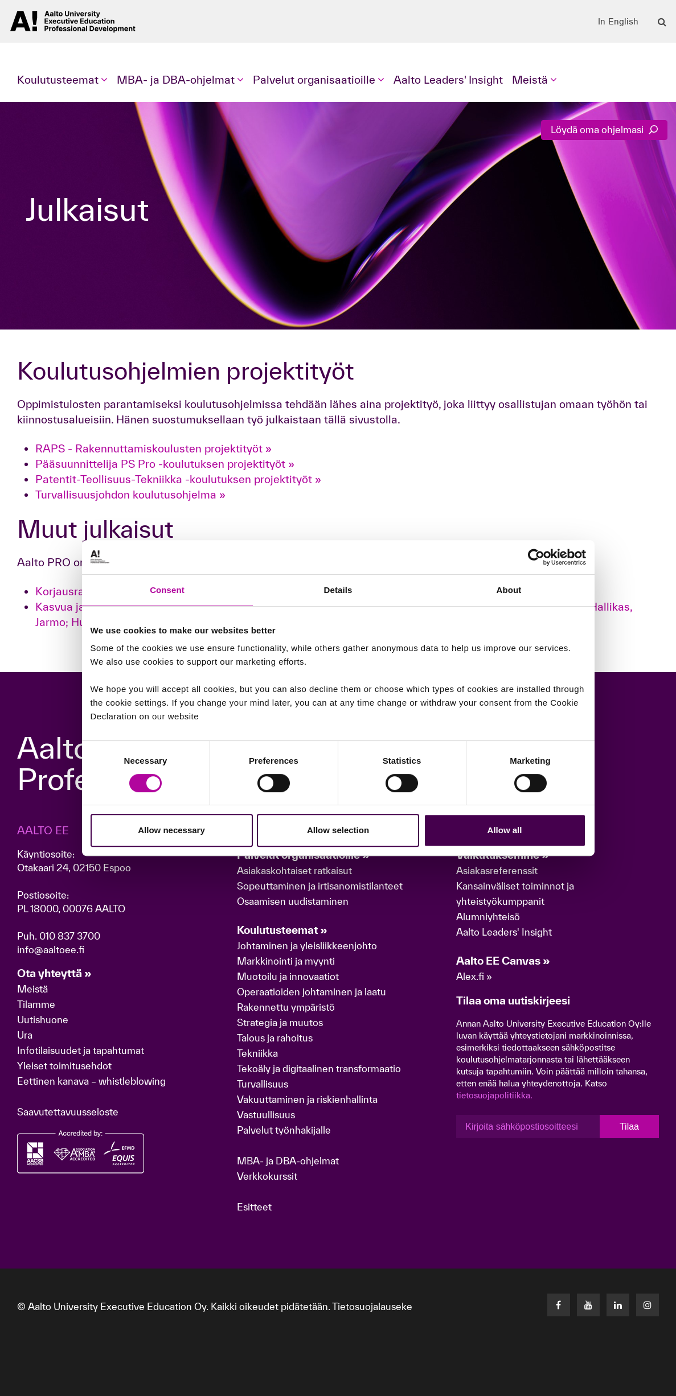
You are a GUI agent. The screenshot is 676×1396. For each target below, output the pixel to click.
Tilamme (36, 1004)
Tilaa (629, 1126)
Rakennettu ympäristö (286, 1007)
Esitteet (254, 1206)
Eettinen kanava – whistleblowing (92, 1081)
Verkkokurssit (267, 1176)
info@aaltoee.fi (50, 949)
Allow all (504, 830)
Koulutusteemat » (282, 930)
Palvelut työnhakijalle (284, 1130)
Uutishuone (42, 1019)
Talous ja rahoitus (275, 1037)
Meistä (32, 988)
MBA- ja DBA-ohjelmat (288, 1160)
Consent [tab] (167, 590)
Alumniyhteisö (488, 916)
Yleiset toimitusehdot (64, 1065)
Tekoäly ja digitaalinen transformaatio (319, 1068)
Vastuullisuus (266, 1114)
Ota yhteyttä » (54, 973)
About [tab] (509, 590)
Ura (24, 1035)
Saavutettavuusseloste (67, 1111)
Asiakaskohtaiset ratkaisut (294, 870)
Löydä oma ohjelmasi (604, 129)
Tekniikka (257, 1053)
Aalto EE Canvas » (503, 960)
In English (618, 21)
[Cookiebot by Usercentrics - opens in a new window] (536, 557)
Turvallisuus (262, 1083)
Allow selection (338, 830)
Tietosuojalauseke (372, 1306)
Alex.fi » (474, 976)
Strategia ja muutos (280, 1022)
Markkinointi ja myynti (286, 961)
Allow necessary (171, 830)
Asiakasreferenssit (497, 870)
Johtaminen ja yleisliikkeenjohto (308, 945)
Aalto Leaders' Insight (448, 79)
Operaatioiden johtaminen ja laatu (311, 991)
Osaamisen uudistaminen (293, 901)
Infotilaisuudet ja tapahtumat (80, 1050)
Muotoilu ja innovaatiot (288, 976)
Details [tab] (338, 590)
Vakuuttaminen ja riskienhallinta (307, 1099)
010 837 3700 (69, 935)
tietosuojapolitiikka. (494, 1095)
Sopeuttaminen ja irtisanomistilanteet (320, 885)
